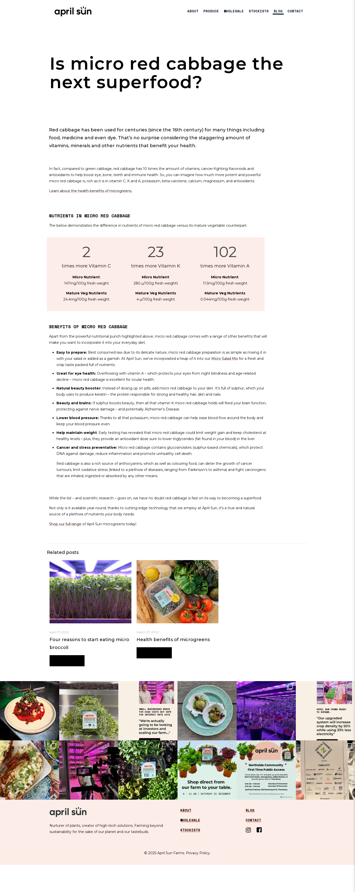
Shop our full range (65, 524)
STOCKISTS (190, 829)
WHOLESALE (190, 820)
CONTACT (253, 820)
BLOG (250, 810)
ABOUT (185, 810)
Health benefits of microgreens (173, 639)
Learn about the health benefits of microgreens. (90, 191)
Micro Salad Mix (224, 358)
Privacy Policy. (198, 853)
